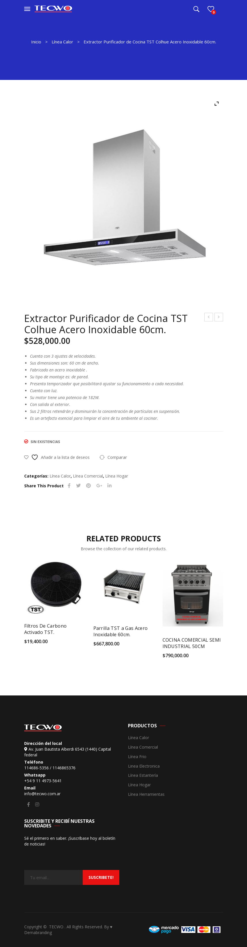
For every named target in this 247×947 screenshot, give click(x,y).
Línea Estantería (143, 775)
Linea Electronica (144, 766)
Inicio (36, 42)
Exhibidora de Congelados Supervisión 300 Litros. (219, 317)
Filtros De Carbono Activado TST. (45, 629)
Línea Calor (62, 42)
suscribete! (101, 877)
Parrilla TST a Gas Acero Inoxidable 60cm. (120, 631)
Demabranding (38, 932)
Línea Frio (137, 756)
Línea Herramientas (146, 794)
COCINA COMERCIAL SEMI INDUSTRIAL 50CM (192, 643)
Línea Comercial (88, 476)
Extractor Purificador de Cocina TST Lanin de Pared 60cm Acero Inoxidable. (209, 317)
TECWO (57, 926)
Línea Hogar (116, 476)
